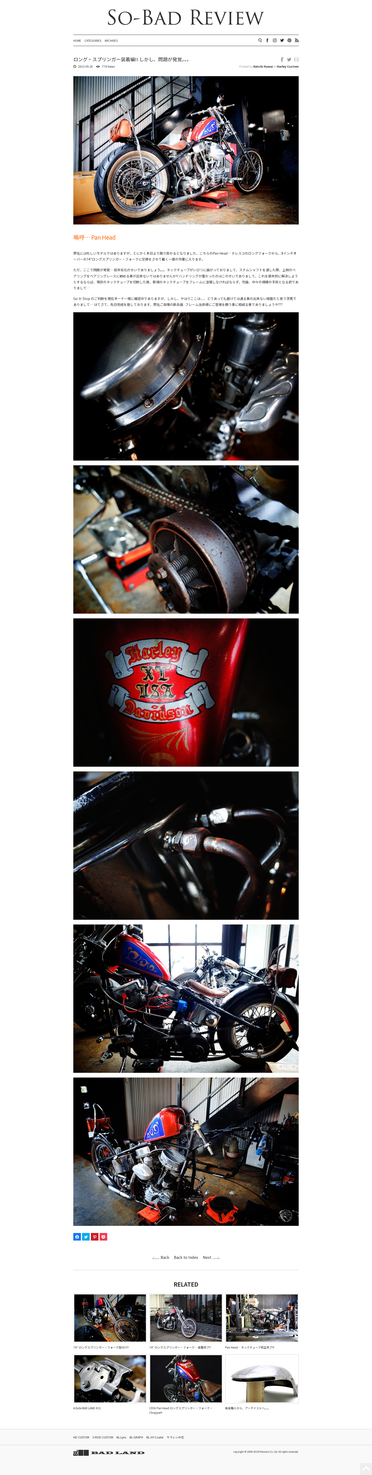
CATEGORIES (92, 40)
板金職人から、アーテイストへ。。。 (247, 1408)
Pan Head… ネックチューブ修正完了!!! (249, 1347)
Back (165, 1257)
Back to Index (186, 1257)
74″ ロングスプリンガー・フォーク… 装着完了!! (180, 1347)
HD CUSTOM (81, 1437)
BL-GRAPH (136, 1437)
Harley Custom (288, 66)
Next (207, 1257)
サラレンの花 (175, 1437)
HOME (77, 40)
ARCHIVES (111, 40)
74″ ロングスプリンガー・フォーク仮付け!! (101, 1347)
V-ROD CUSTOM (103, 1437)
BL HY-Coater (154, 1437)
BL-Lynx (121, 1437)
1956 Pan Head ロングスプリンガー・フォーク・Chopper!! (181, 1410)
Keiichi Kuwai (263, 66)
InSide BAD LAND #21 (87, 1408)
